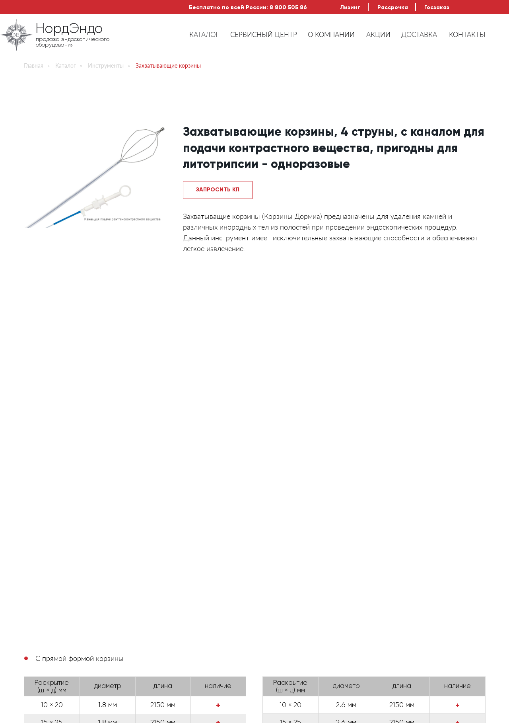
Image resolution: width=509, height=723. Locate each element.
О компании (278, 603)
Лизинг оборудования (149, 503)
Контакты (274, 666)
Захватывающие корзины (168, 65)
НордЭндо (69, 29)
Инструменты (106, 65)
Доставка (275, 655)
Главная (33, 65)
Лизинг (350, 7)
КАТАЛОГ (204, 34)
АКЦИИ (378, 34)
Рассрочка (392, 7)
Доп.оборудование (167, 624)
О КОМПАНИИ (331, 34)
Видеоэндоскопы (164, 614)
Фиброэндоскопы (164, 603)
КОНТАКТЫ (467, 34)
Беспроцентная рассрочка (274, 503)
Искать (461, 586)
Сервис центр (282, 614)
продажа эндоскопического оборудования (72, 42)
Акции (270, 645)
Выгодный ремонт (396, 503)
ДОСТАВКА (419, 34)
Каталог (65, 65)
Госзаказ (436, 7)
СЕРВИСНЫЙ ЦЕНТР (263, 34)
